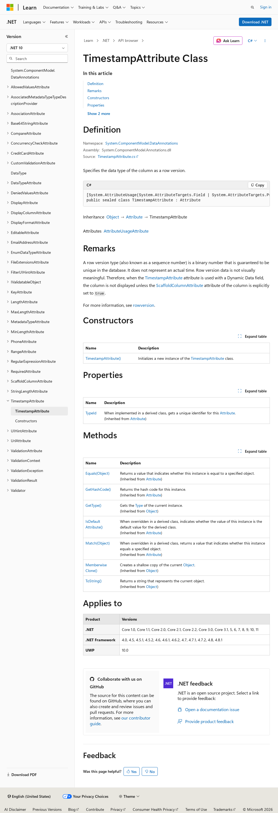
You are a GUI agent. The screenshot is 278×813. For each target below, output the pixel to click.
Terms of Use (196, 809)
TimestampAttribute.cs (116, 156)
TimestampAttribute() (103, 358)
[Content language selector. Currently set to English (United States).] (29, 796)
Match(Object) (98, 543)
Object (112, 217)
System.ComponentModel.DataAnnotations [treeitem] (33, 74)
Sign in (265, 7)
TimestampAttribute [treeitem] (32, 411)
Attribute (134, 217)
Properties (95, 105)
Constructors (98, 97)
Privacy (116, 809)
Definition (95, 83)
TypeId (91, 412)
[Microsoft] (10, 7)
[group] (176, 198)
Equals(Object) (97, 473)
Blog (71, 809)
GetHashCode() (98, 489)
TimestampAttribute (163, 277)
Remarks (94, 90)
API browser (128, 40)
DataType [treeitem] (18, 173)
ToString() (94, 580)
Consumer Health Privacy (154, 809)
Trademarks (222, 809)
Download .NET (255, 21)
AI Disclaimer (15, 809)
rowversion (143, 305)
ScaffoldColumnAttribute (179, 285)
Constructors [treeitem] (26, 420)
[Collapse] (66, 36)
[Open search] (252, 7)
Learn (88, 40)
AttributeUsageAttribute (126, 231)
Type (139, 505)
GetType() (93, 505)
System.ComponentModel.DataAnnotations (141, 143)
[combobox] (37, 47)
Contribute (95, 809)
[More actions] (265, 40)
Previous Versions (47, 809)
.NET (105, 40)
